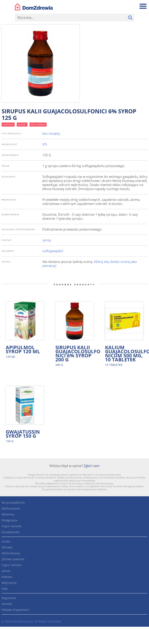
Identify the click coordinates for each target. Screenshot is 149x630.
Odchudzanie (11, 508)
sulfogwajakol (52, 251)
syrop (46, 240)
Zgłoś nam (92, 466)
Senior (6, 571)
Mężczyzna (9, 583)
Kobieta (7, 577)
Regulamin (9, 598)
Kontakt (7, 604)
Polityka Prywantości (15, 610)
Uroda (6, 541)
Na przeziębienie (13, 502)
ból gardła (38, 124)
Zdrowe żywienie (13, 559)
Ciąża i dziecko (12, 526)
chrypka (8, 124)
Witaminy (8, 514)
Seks (5, 589)
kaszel (22, 124)
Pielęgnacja (9, 520)
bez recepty (51, 133)
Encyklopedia (11, 532)
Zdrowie (7, 547)
